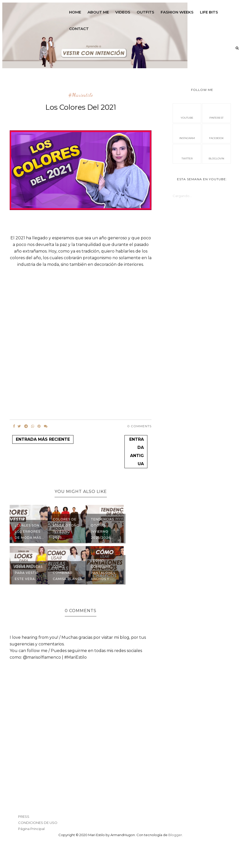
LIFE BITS (209, 12)
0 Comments (139, 426)
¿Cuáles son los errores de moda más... (29, 531)
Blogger (175, 835)
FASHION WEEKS (177, 12)
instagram (187, 133)
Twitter (187, 153)
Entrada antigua (136, 451)
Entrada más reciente (43, 439)
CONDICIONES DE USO (37, 823)
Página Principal (31, 829)
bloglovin (216, 153)
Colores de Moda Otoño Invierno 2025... (66, 528)
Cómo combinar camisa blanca (67, 573)
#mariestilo (80, 95)
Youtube (187, 112)
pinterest (216, 112)
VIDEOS (122, 12)
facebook (216, 133)
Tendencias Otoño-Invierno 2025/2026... (102, 528)
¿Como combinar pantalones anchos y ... (103, 570)
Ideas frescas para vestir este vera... (29, 573)
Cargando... (182, 196)
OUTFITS (145, 12)
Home (75, 12)
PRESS (23, 816)
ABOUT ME (98, 12)
